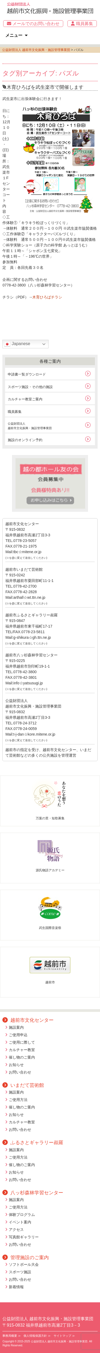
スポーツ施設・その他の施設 (30, 387)
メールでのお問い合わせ (33, 23)
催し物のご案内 (22, 1057)
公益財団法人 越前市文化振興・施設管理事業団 (36, 50)
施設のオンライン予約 (25, 440)
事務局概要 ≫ (11, 1335)
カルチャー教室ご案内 (25, 399)
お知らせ (16, 1065)
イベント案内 (20, 1222)
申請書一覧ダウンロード (27, 374)
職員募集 (82, 23)
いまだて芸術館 (23, 1085)
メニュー (13, 35)
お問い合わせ (20, 1072)
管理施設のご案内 (25, 1257)
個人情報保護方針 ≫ (37, 1335)
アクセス (16, 1229)
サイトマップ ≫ (64, 1335)
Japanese (17, 344)
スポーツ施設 (20, 1272)
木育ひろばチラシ (47, 297)
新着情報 (16, 1287)
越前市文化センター (28, 1020)
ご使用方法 (18, 1099)
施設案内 (16, 1027)
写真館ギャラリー (24, 1237)
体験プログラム (22, 1214)
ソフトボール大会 (24, 1264)
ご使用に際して (22, 1042)
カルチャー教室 (22, 1050)
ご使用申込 (18, 1035)
